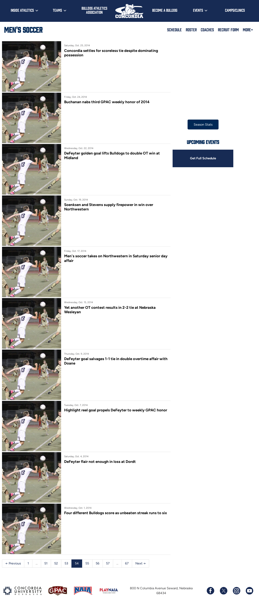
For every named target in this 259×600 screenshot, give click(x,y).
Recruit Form (228, 29)
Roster (191, 29)
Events (198, 10)
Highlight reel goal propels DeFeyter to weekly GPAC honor (109, 406)
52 (56, 555)
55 (87, 555)
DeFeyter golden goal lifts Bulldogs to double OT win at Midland (111, 153)
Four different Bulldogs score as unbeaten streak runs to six (111, 507)
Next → (140, 555)
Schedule (174, 29)
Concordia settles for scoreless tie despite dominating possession (110, 52)
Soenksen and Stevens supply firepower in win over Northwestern (107, 204)
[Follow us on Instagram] (236, 582)
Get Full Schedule (200, 158)
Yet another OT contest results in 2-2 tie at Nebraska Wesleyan (109, 305)
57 (108, 555)
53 (66, 555)
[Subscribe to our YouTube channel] (249, 582)
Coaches (207, 29)
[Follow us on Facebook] (210, 582)
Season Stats (200, 124)
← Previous (13, 555)
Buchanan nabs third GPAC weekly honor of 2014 (106, 101)
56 (97, 555)
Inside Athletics (22, 10)
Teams (57, 10)
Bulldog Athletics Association (94, 10)
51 (46, 555)
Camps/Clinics (235, 10)
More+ (248, 29)
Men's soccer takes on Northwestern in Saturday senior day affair (111, 254)
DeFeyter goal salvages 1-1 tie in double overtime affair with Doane (110, 355)
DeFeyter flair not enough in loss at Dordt (99, 454)
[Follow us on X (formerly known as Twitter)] (223, 582)
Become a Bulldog (164, 10)
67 (127, 555)
